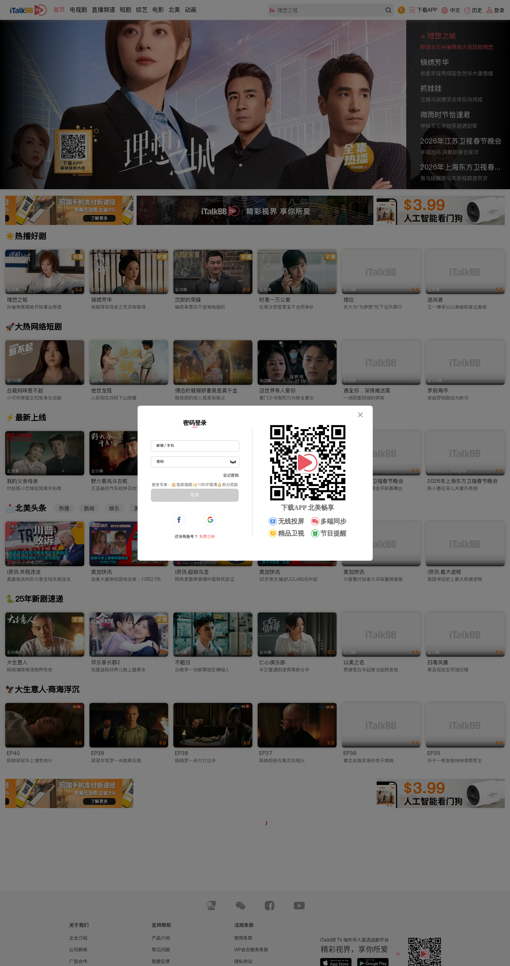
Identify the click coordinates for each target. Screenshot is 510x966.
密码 (160, 461)
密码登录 (195, 423)
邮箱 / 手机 (165, 445)
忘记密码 (231, 475)
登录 (194, 494)
